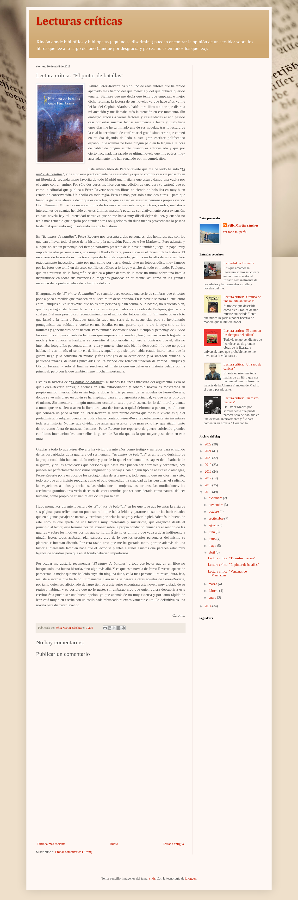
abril (212, 552)
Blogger (190, 878)
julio (212, 532)
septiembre (216, 518)
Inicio (114, 844)
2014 (208, 606)
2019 (208, 465)
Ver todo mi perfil (235, 232)
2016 (208, 485)
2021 (208, 451)
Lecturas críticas (79, 21)
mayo (213, 546)
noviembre (216, 505)
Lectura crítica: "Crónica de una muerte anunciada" (242, 299)
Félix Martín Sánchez (243, 225)
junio (212, 539)
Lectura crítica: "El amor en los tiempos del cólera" (242, 333)
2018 (208, 471)
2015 (208, 492)
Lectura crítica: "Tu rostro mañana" (231, 558)
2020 (208, 458)
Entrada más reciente (51, 844)
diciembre (216, 498)
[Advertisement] (110, 801)
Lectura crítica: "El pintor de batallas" (233, 565)
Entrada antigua (173, 844)
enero (213, 597)
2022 (208, 444)
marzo (213, 584)
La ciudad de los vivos (239, 263)
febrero (214, 591)
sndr (152, 878)
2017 (208, 478)
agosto (213, 525)
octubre (214, 511)
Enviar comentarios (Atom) (73, 852)
